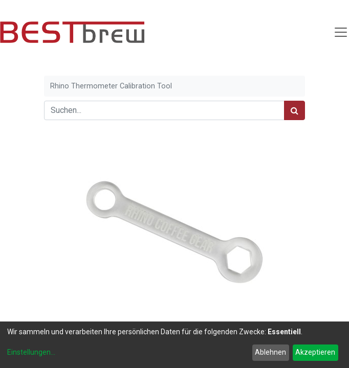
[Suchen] (294, 110)
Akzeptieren (315, 352)
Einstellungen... (31, 352)
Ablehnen (270, 352)
